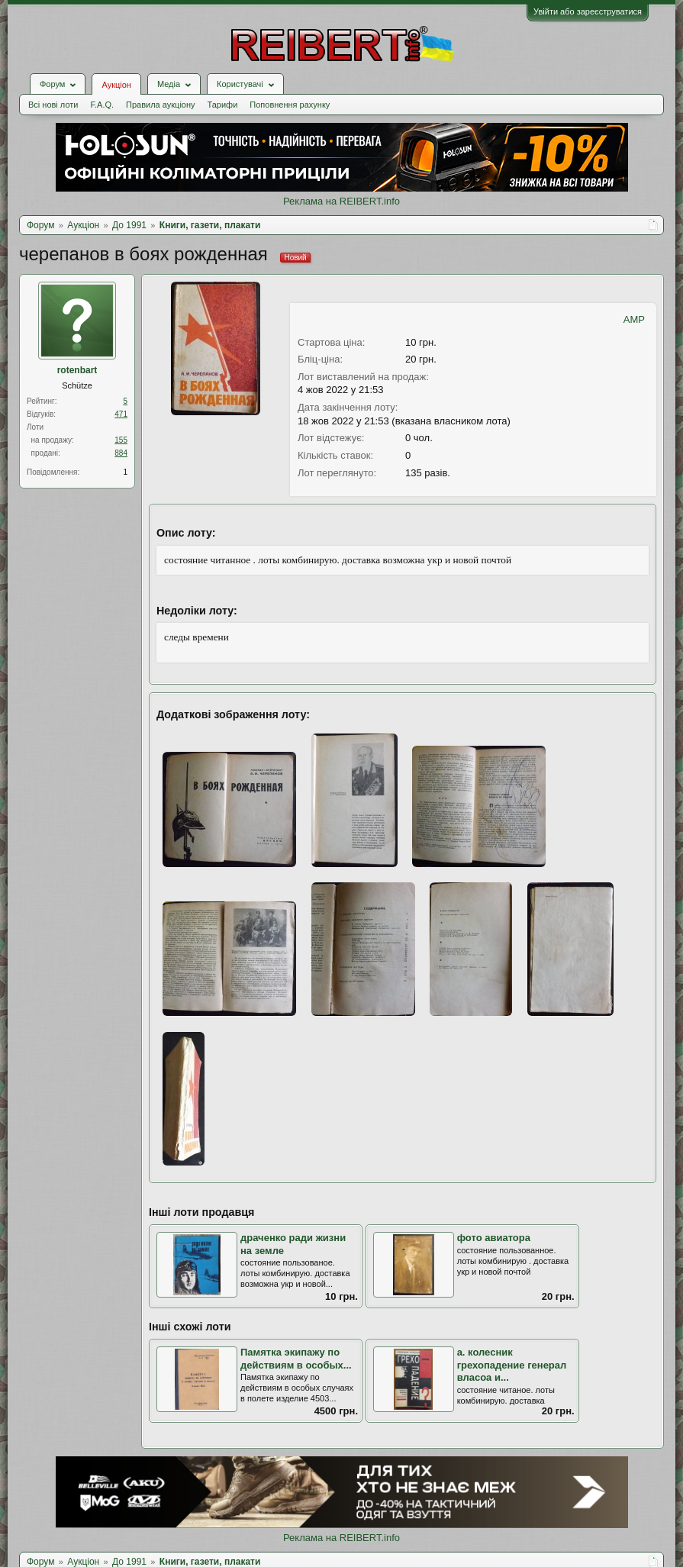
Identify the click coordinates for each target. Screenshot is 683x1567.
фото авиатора (493, 1237)
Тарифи (223, 104)
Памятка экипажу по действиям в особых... (296, 1358)
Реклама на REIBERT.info (341, 201)
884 (120, 453)
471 (120, 414)
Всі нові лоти (53, 104)
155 (120, 440)
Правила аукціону (160, 104)
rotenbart (77, 370)
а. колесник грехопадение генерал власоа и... (512, 1364)
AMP (634, 319)
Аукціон (115, 84)
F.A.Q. (102, 104)
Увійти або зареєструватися (587, 11)
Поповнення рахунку (290, 104)
